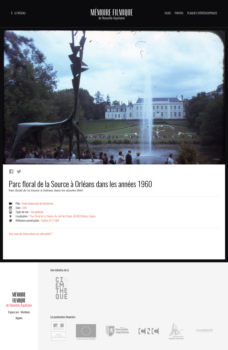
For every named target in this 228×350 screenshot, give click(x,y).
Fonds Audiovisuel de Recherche (37, 203)
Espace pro (13, 312)
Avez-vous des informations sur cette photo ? (31, 234)
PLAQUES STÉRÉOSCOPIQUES (202, 13)
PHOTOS (179, 13)
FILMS (168, 13)
